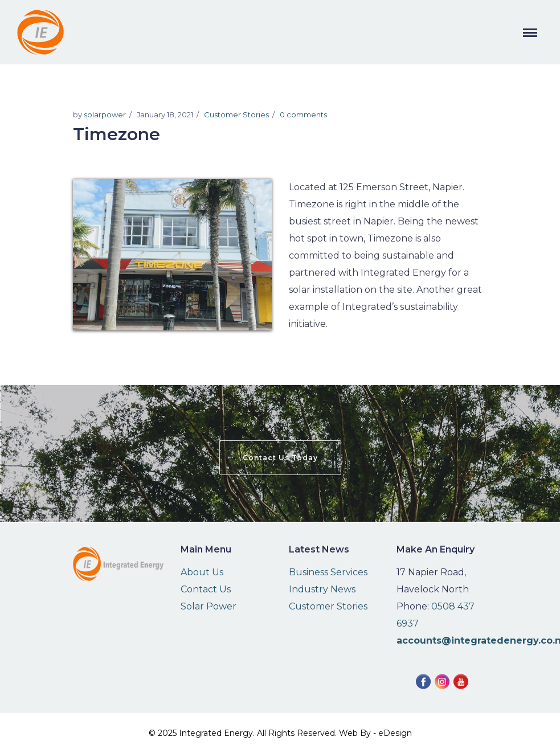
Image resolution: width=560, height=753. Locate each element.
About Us (202, 572)
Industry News (322, 589)
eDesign (395, 733)
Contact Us (206, 589)
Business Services (328, 572)
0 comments (303, 114)
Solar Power (208, 606)
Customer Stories (236, 114)
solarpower (105, 114)
